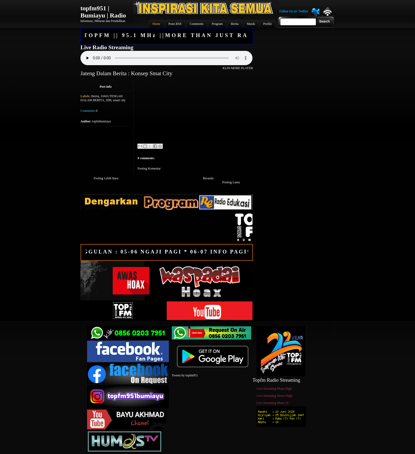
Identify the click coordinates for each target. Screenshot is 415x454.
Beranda (208, 178)
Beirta (95, 96)
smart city (119, 100)
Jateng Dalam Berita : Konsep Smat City (126, 73)
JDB (108, 100)
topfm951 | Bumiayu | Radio (103, 12)
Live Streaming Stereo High (274, 396)
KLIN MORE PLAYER (238, 68)
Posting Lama (231, 182)
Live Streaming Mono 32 (272, 403)
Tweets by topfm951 (185, 375)
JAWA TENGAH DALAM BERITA (101, 98)
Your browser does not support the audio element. (166, 58)
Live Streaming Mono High (274, 388)
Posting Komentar (149, 168)
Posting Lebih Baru (106, 178)
